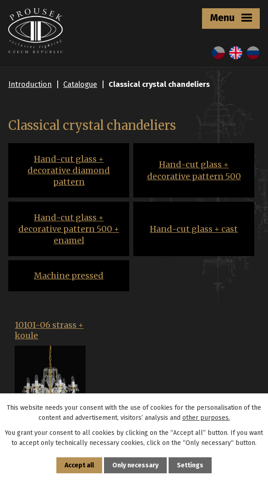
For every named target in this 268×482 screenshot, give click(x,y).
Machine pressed (69, 275)
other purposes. (206, 418)
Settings (190, 465)
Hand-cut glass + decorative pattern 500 (194, 170)
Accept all (79, 465)
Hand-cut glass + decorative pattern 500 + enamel (68, 229)
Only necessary (135, 465)
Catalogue (80, 84)
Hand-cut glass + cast (194, 229)
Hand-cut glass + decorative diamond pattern (68, 170)
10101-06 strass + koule (49, 330)
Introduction (30, 84)
